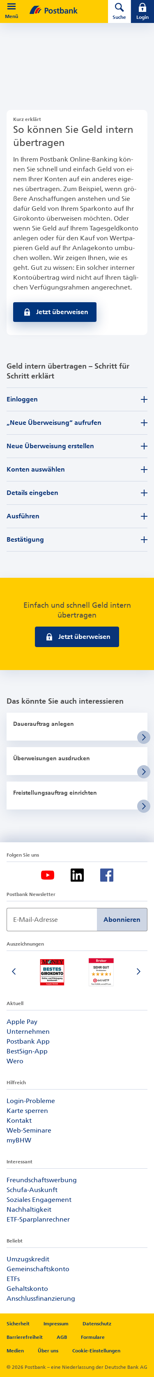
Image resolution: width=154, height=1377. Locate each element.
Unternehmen (28, 1031)
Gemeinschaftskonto (38, 1269)
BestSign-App (27, 1051)
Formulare (93, 1337)
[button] (11, 6)
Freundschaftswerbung (42, 1180)
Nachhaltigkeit (29, 1209)
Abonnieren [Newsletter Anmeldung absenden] (121, 919)
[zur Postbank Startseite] (65, 10)
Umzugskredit (28, 1259)
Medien (15, 1351)
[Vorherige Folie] (15, 972)
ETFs (13, 1279)
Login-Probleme (31, 1101)
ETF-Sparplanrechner (38, 1219)
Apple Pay (22, 1022)
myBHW (19, 1140)
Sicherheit (18, 1324)
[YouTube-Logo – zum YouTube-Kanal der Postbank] (47, 875)
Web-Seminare (29, 1130)
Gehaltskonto (27, 1289)
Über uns (48, 1351)
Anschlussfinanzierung (41, 1298)
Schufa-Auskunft (32, 1190)
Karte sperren (27, 1111)
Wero (15, 1061)
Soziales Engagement (39, 1200)
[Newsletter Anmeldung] (52, 919)
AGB (62, 1337)
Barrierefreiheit (25, 1337)
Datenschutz (97, 1324)
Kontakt (19, 1120)
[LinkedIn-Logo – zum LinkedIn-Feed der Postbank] (77, 875)
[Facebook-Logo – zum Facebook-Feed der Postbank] (106, 875)
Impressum (56, 1324)
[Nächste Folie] (139, 972)
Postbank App (28, 1041)
